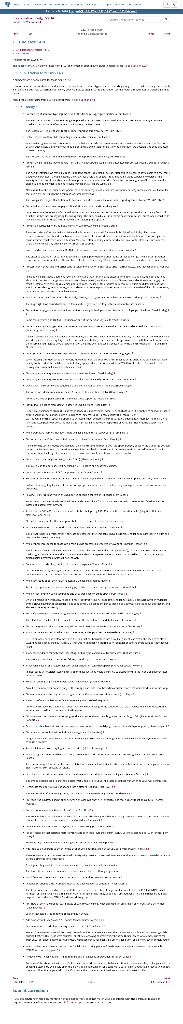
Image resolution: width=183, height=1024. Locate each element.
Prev (15, 33)
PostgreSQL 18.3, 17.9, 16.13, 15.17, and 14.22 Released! (103, 11)
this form (67, 981)
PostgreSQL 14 (45, 18)
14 (39, 22)
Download (40, 4)
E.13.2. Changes (21, 53)
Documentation (57, 4)
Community (76, 4)
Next (167, 33)
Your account (134, 4)
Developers (93, 4)
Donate (119, 4)
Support (107, 4)
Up (30, 33)
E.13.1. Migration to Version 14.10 (31, 49)
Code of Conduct (78, 1011)
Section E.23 (139, 65)
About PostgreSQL (103, 1011)
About (27, 4)
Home (17, 4)
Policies (60, 1011)
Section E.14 (88, 99)
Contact (122, 1011)
